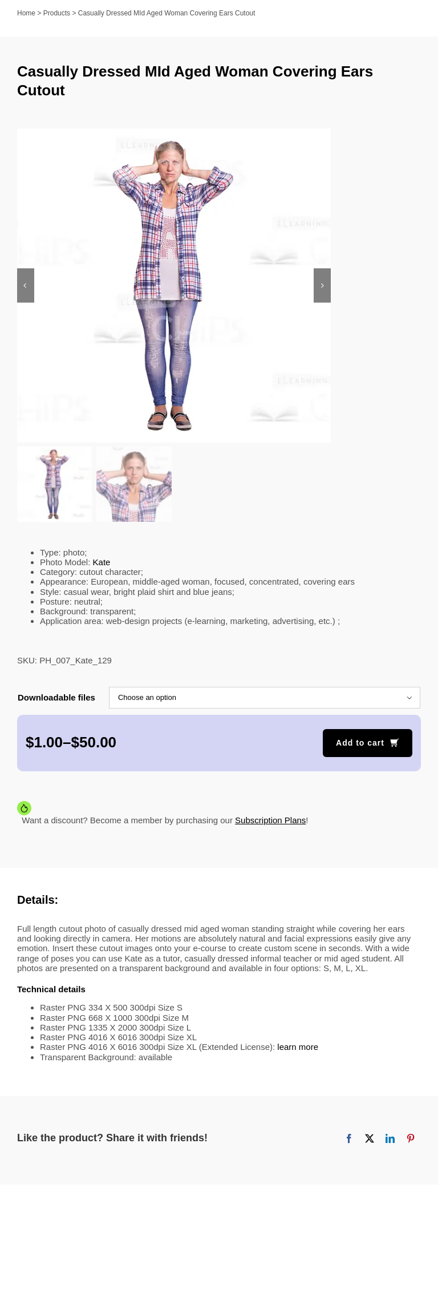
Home (26, 13)
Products (56, 13)
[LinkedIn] (390, 1139)
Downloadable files (56, 698)
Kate (102, 563)
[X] (369, 1139)
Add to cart (360, 743)
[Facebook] (349, 1139)
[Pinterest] (410, 1139)
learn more (297, 1048)
